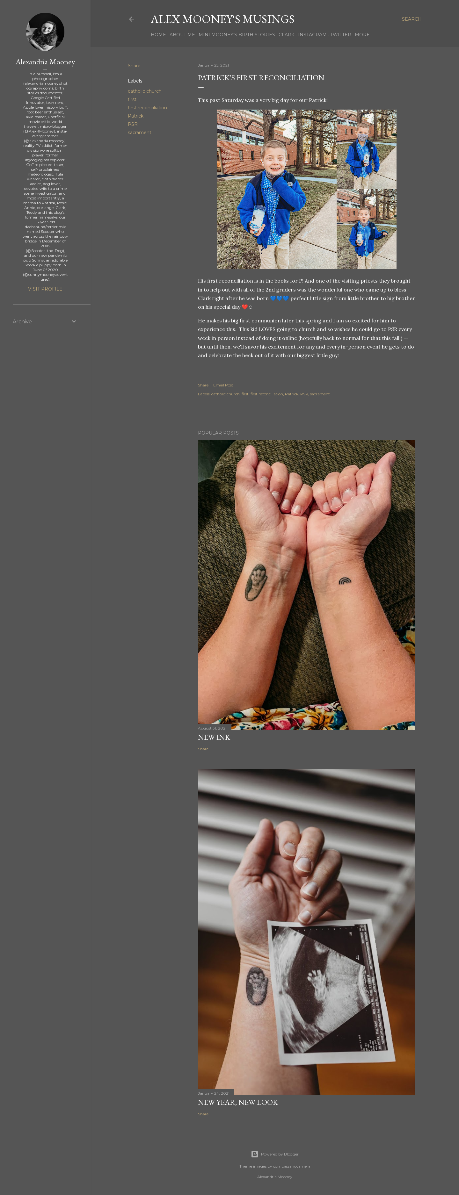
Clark (287, 35)
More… (364, 35)
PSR (133, 124)
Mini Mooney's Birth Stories (237, 35)
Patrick (135, 116)
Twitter (340, 35)
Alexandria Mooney (45, 62)
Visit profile (45, 289)
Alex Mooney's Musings (223, 18)
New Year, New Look (238, 1102)
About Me (182, 35)
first (132, 99)
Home (158, 35)
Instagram (312, 35)
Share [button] (134, 65)
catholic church (145, 91)
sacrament (139, 132)
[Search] (412, 19)
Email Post (223, 385)
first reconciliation (147, 108)
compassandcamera (291, 1166)
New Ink (214, 737)
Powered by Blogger (275, 1154)
